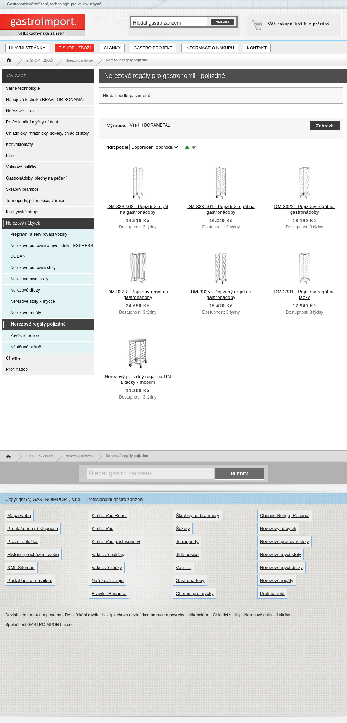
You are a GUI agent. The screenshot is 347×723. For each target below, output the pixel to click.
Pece (11, 155)
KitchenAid (102, 528)
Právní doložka (22, 541)
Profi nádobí (17, 369)
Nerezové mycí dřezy (281, 567)
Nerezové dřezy (25, 290)
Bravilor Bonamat (109, 593)
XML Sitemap (21, 567)
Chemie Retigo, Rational (284, 515)
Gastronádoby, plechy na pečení (36, 178)
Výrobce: (122, 125)
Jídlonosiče (187, 554)
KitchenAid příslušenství (116, 541)
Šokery (183, 528)
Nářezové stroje (21, 110)
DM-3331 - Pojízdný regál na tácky (304, 294)
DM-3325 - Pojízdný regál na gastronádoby (221, 294)
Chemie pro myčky (195, 593)
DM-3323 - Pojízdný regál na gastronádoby (137, 294)
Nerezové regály (25, 312)
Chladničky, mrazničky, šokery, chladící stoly (47, 133)
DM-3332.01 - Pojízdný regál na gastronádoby (221, 209)
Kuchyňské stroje (22, 211)
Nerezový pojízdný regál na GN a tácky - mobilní (138, 379)
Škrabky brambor (22, 189)
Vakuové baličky (21, 167)
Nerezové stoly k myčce (32, 301)
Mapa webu (19, 515)
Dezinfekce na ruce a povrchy (33, 614)
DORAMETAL (157, 125)
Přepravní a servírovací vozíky (38, 234)
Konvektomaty (19, 144)
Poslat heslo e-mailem (29, 580)
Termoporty (187, 541)
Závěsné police (24, 335)
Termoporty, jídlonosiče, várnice (35, 200)
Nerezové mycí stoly (29, 278)
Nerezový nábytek (23, 223)
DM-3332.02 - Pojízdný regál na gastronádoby (137, 209)
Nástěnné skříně (25, 346)
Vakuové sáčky (107, 567)
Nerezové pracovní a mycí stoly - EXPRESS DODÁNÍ (51, 251)
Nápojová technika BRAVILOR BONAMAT (45, 99)
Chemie (13, 358)
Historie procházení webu (33, 554)
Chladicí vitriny (226, 614)
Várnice (183, 567)
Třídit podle (116, 147)
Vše (133, 125)
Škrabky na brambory (197, 515)
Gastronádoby (190, 580)
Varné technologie (23, 88)
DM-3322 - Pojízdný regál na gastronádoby (304, 209)
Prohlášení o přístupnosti (32, 528)
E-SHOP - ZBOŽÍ (74, 48)
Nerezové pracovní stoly (33, 267)
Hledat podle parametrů (127, 95)
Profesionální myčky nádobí (32, 122)
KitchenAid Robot (109, 515)
